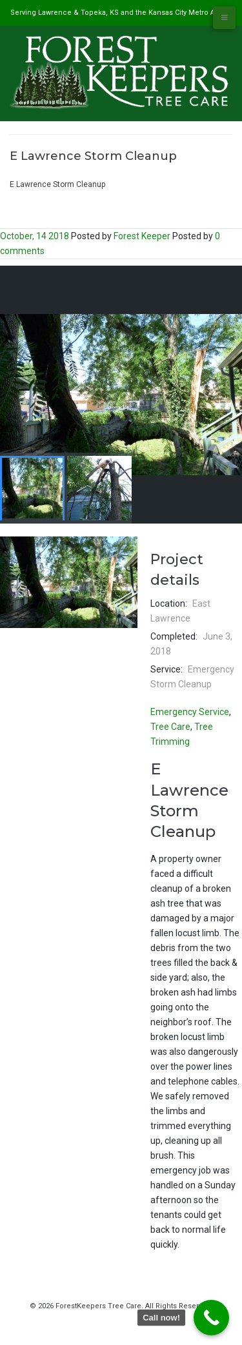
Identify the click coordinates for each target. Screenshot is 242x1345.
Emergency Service (189, 712)
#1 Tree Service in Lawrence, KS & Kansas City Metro (103, 170)
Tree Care (170, 727)
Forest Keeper (142, 236)
